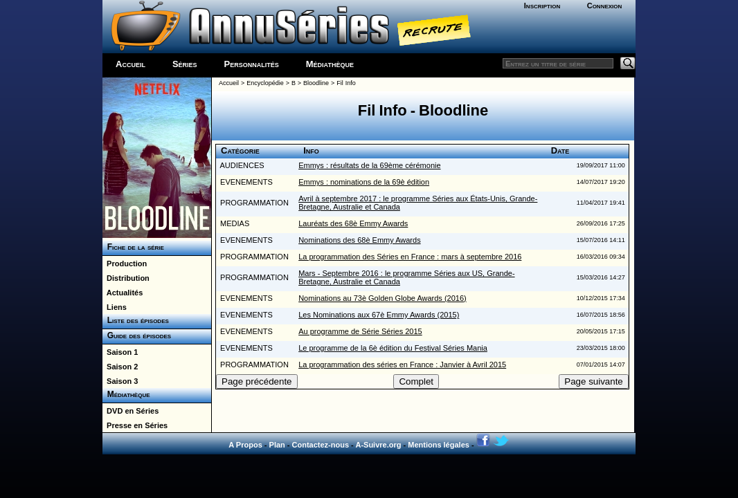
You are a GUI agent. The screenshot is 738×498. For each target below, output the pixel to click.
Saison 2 (120, 366)
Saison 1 (120, 352)
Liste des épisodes (135, 320)
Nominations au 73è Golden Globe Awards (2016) (382, 298)
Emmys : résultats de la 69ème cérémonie (369, 165)
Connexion (604, 5)
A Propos (245, 445)
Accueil (130, 64)
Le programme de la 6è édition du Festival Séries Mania (392, 348)
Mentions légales (438, 445)
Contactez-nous (321, 445)
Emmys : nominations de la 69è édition (363, 182)
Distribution (126, 278)
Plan (277, 445)
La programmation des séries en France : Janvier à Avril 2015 (402, 364)
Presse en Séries (135, 425)
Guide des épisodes (136, 335)
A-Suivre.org (378, 445)
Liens (114, 307)
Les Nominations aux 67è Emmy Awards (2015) (378, 315)
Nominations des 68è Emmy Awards (359, 240)
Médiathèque (330, 64)
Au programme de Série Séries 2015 (360, 331)
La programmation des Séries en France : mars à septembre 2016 (409, 256)
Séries (184, 64)
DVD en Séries (130, 411)
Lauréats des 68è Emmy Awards (353, 223)
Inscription (542, 5)
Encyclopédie (265, 83)
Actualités (122, 292)
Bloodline (316, 83)
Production (124, 263)
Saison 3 (120, 381)
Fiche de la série (133, 247)
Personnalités (251, 64)
